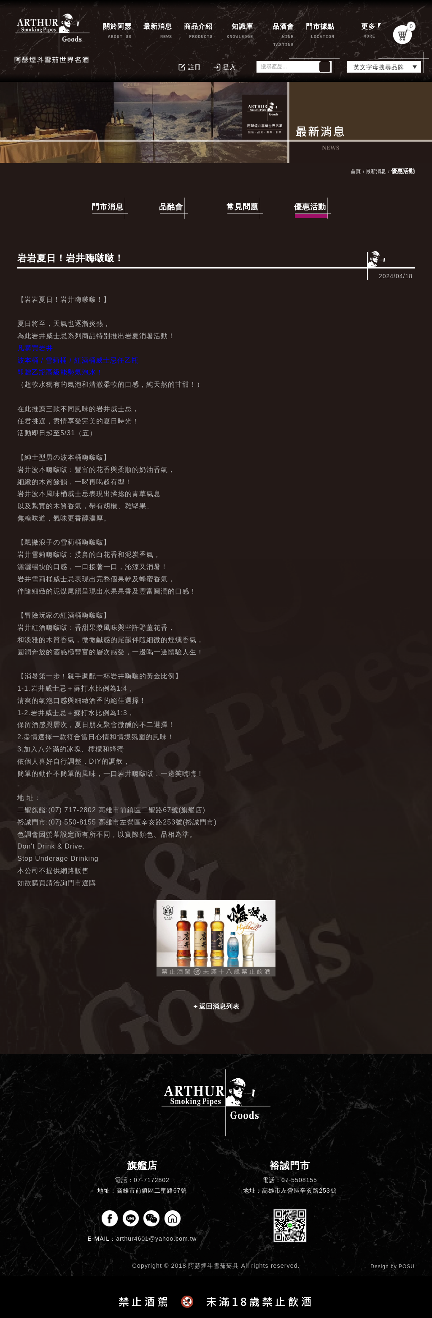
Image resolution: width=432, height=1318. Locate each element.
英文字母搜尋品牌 (379, 67)
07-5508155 (299, 1180)
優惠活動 (311, 208)
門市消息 (108, 207)
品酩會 (171, 207)
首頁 (356, 171)
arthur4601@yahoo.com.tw (156, 1238)
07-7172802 (152, 1180)
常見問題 (243, 207)
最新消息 (376, 171)
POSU (407, 1266)
